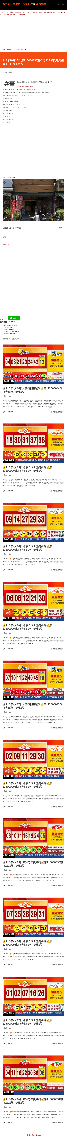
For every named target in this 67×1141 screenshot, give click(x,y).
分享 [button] (60, 228)
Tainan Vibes (8, 327)
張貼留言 (6, 244)
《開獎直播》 (26, 12)
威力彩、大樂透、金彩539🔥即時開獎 (24, 3)
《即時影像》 (21, 14)
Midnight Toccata (10, 326)
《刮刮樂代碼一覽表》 (13, 12)
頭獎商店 (18, 228)
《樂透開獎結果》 (37, 12)
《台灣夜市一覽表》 (10, 14)
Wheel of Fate (9, 329)
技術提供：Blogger (33, 1135)
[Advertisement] (33, 32)
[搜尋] (58, 4)
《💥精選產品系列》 (21, 49)
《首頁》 (3, 12)
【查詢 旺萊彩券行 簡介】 (25, 87)
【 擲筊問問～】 (19, 89)
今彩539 (11, 228)
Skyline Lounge (9, 333)
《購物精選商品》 (50, 12)
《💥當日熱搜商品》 (7, 49)
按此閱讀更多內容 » (57, 412)
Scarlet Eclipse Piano (11, 331)
